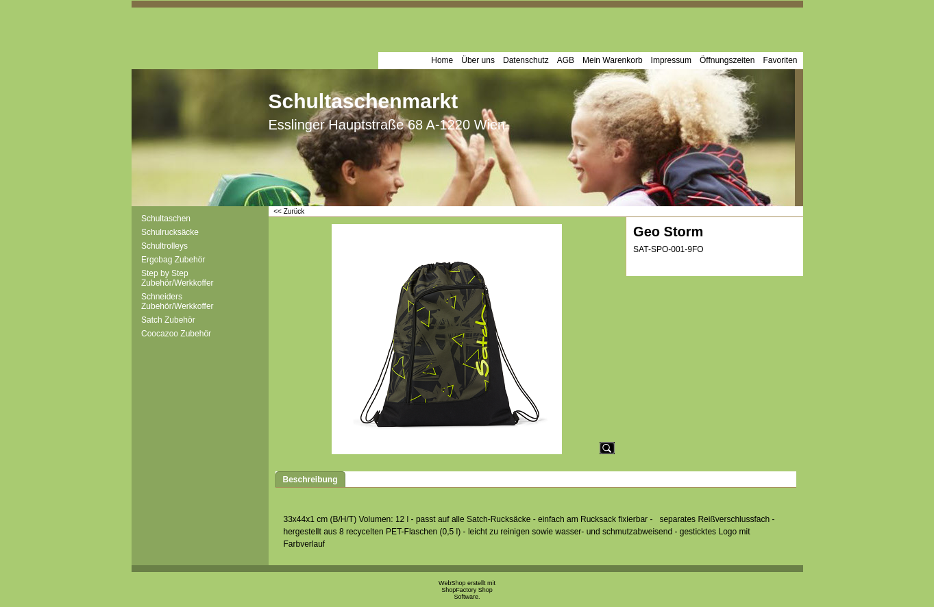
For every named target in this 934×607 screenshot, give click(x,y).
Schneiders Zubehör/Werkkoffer (177, 301)
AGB (565, 60)
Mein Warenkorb (612, 60)
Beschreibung (310, 479)
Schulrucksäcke (170, 232)
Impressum (671, 60)
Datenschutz (526, 60)
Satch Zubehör (168, 320)
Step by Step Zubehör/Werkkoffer (177, 278)
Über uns (478, 60)
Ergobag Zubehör (173, 259)
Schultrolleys (164, 246)
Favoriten (780, 60)
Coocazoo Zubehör (176, 333)
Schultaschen (166, 218)
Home (442, 60)
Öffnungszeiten (727, 60)
